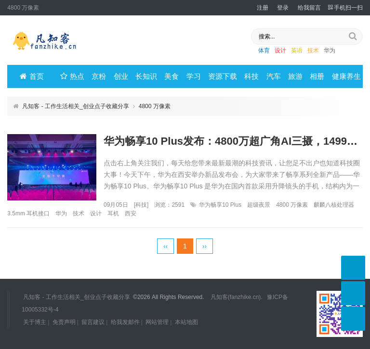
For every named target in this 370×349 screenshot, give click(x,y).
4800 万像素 (292, 204)
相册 (317, 76)
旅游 (295, 76)
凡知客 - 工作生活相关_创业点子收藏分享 (75, 106)
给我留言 (309, 7)
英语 (297, 50)
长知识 (146, 76)
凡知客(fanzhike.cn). (237, 297)
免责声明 (64, 322)
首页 (32, 76)
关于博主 (34, 322)
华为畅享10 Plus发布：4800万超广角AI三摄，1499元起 (236, 141)
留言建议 (93, 322)
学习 (193, 76)
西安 (130, 213)
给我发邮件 (125, 322)
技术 (313, 50)
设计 (280, 50)
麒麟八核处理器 (334, 204)
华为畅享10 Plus (220, 204)
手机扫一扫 (345, 7)
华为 (329, 50)
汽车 (273, 76)
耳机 (113, 213)
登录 (283, 7)
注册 (262, 7)
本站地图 (186, 322)
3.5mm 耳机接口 (28, 213)
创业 (121, 76)
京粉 (99, 76)
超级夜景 (258, 204)
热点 (72, 76)
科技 (251, 76)
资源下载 (222, 76)
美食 (171, 76)
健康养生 (346, 76)
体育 (264, 50)
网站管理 (157, 322)
